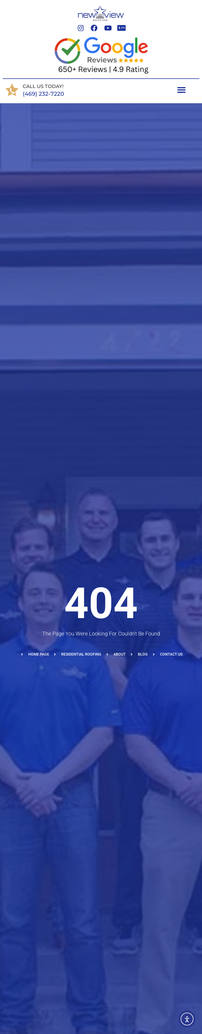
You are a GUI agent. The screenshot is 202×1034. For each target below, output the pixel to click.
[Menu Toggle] (181, 89)
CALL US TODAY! (43, 86)
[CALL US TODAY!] (12, 90)
